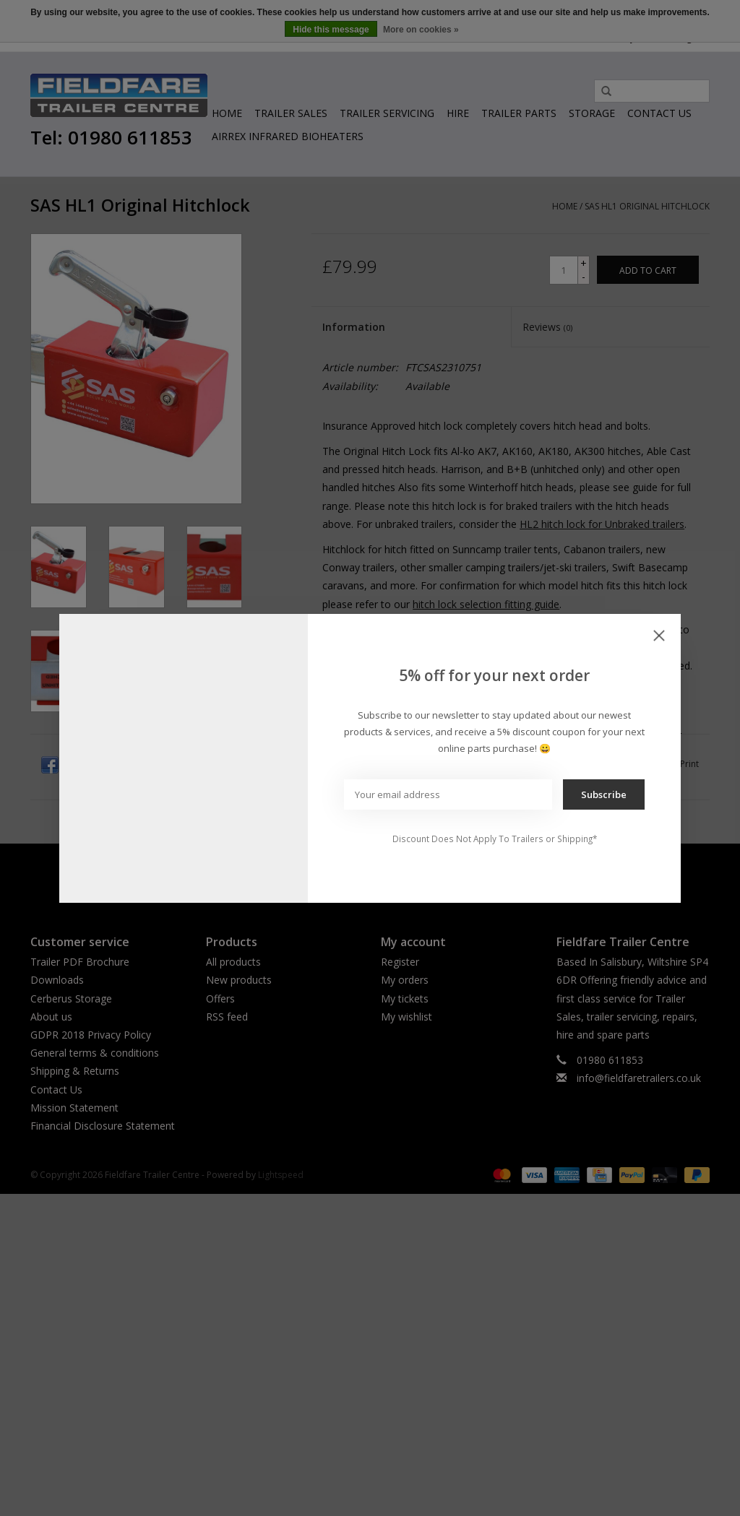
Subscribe (604, 794)
